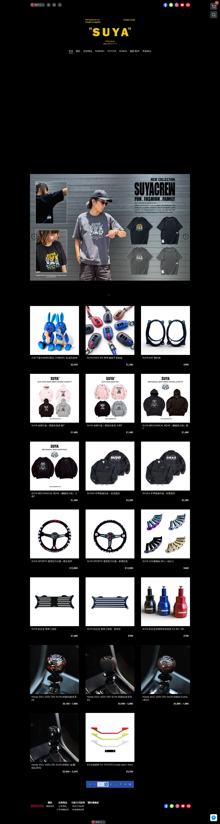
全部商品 (62, 803)
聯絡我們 (50, 806)
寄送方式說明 (78, 806)
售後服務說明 (78, 810)
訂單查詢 (63, 806)
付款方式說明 (78, 803)
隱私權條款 (93, 803)
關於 (50, 803)
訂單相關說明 (63, 810)
